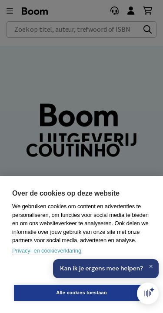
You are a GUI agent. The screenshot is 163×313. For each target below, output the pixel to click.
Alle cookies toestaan (81, 292)
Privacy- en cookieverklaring (46, 250)
